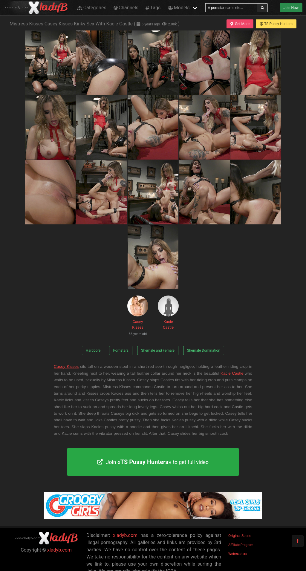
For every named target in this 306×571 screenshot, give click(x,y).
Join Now (291, 8)
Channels (126, 7)
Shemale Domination (203, 350)
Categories (91, 7)
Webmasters (237, 554)
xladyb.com (59, 550)
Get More (240, 24)
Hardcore (93, 350)
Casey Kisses (137, 317)
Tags (153, 7)
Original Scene (239, 536)
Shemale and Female (158, 350)
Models (178, 7)
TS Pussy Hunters (276, 24)
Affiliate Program (240, 545)
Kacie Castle (168, 313)
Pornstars (120, 350)
